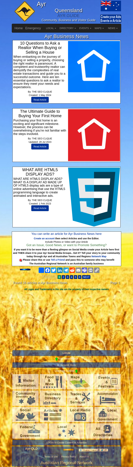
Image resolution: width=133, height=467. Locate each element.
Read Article (40, 99)
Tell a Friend (58, 259)
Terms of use (51, 456)
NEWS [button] (113, 28)
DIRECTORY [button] (67, 28)
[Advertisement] (66, 319)
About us (84, 456)
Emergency (33, 28)
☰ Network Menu (66, 365)
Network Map (98, 256)
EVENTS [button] (85, 28)
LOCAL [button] (51, 28)
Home (19, 28)
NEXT (86, 277)
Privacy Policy (68, 456)
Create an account (44, 238)
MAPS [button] (99, 28)
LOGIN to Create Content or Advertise (66, 442)
